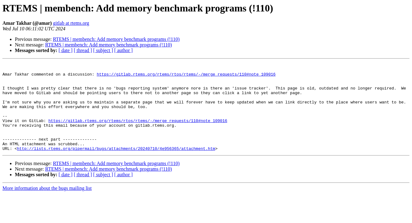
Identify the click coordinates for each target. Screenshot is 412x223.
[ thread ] (83, 50)
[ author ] (123, 50)
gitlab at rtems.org (71, 23)
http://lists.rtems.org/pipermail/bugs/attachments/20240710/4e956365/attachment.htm (116, 166)
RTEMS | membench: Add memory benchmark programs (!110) (116, 39)
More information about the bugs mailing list (47, 205)
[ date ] (65, 50)
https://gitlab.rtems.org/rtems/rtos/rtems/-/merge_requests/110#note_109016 (186, 77)
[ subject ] (103, 50)
